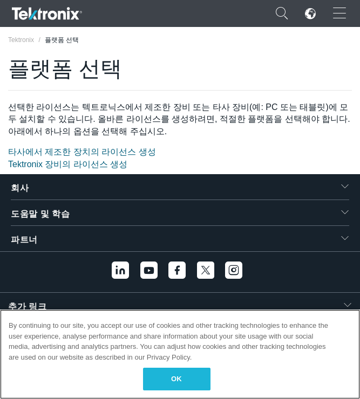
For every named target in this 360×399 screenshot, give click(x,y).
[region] (180, 354)
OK (176, 379)
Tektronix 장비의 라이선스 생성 (67, 164)
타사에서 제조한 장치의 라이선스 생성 (82, 151)
